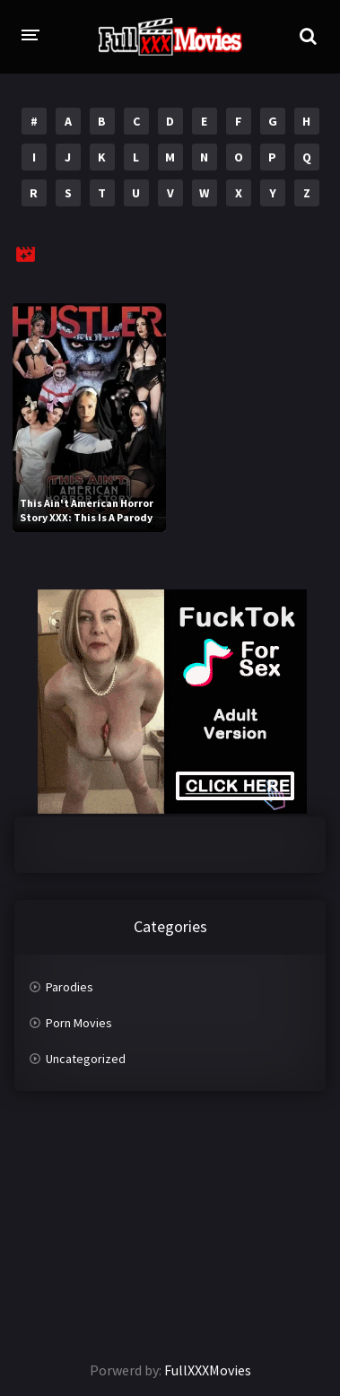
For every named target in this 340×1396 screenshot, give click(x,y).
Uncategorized (86, 1059)
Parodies (69, 987)
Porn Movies (79, 1023)
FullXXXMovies (207, 1370)
